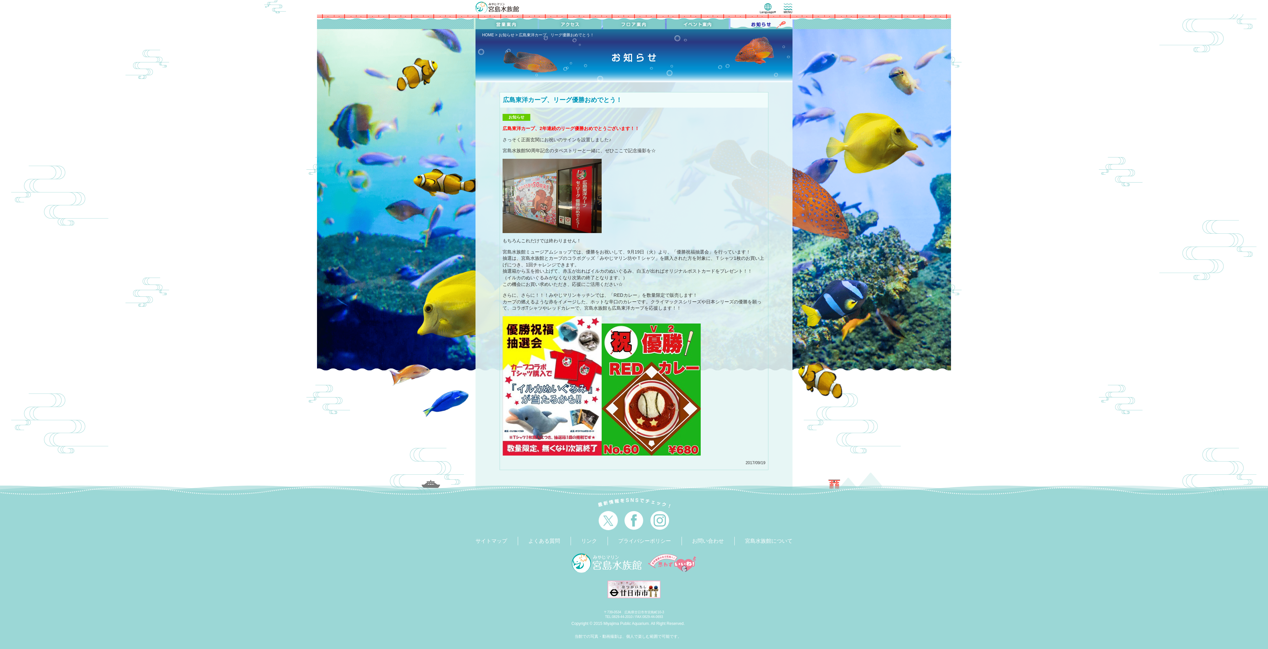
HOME (488, 35)
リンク (589, 541)
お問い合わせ (708, 541)
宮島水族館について (768, 541)
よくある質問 (544, 541)
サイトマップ (491, 541)
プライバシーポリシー (644, 541)
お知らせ (506, 35)
